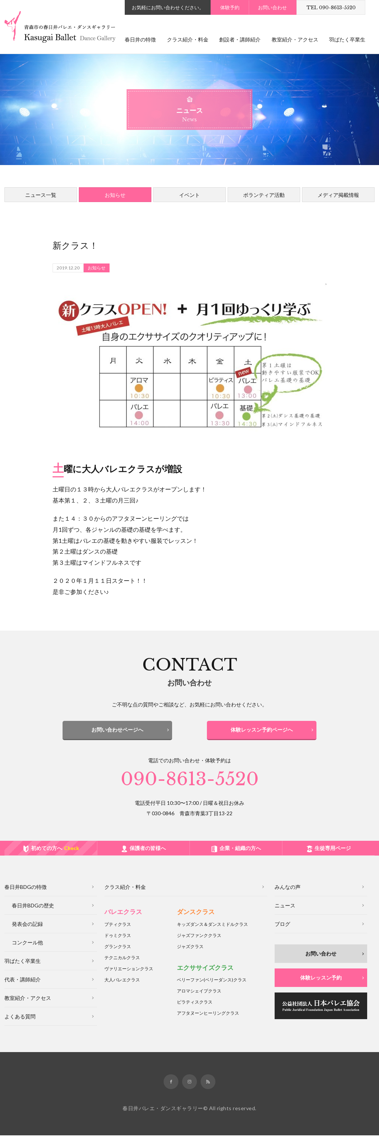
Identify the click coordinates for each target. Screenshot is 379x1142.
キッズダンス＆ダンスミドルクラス (212, 931)
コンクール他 (27, 949)
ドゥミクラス (117, 942)
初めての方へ (55, 855)
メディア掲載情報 (338, 195)
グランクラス (117, 953)
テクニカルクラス (122, 964)
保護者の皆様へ (148, 855)
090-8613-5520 (190, 786)
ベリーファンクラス (211, 987)
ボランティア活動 (264, 195)
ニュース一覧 (40, 195)
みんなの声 (288, 894)
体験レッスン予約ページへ (262, 729)
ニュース (285, 912)
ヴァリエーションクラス (128, 975)
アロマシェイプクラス (199, 998)
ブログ (282, 931)
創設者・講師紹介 (240, 39)
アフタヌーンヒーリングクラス (208, 1020)
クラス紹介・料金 (187, 39)
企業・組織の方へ (240, 855)
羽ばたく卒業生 (347, 39)
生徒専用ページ (333, 855)
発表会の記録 (27, 931)
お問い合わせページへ (117, 729)
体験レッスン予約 (321, 984)
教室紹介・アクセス (295, 39)
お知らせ (115, 195)
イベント (189, 195)
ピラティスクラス (194, 1009)
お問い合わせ (272, 7)
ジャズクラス (190, 953)
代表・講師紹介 (22, 986)
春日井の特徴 (140, 39)
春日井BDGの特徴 (25, 894)
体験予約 (229, 7)
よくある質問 (20, 1023)
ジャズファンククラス (199, 942)
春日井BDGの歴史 (33, 912)
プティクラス (117, 931)
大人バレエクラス (122, 986)
